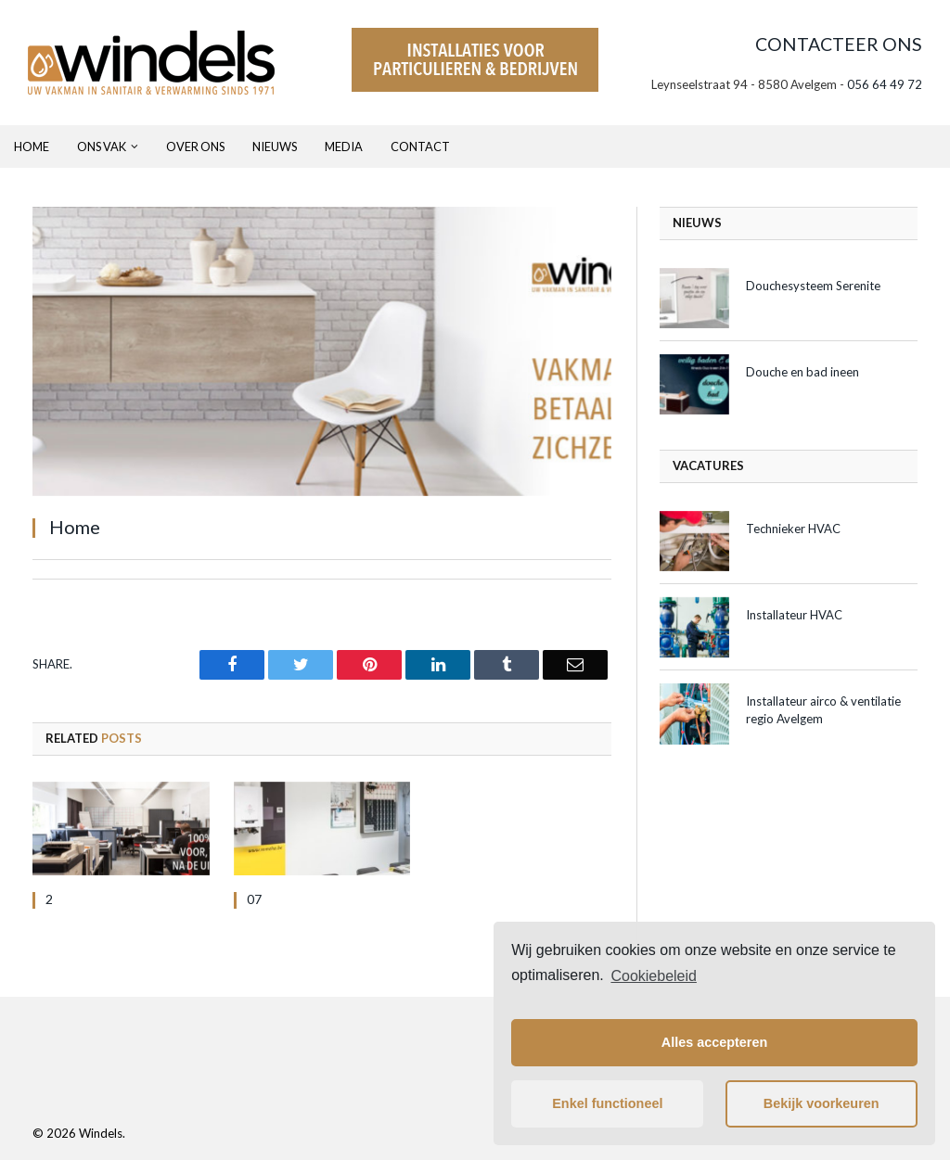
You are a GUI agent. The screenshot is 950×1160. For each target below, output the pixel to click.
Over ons (195, 146)
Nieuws (274, 146)
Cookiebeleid (653, 976)
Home (31, 146)
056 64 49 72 (884, 84)
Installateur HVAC (794, 614)
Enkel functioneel (607, 1103)
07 (254, 899)
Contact (420, 146)
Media (344, 146)
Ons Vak (101, 146)
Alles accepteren (714, 1042)
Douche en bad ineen (802, 371)
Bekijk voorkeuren (821, 1103)
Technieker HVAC (793, 528)
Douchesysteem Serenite (813, 285)
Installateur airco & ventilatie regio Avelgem (823, 710)
